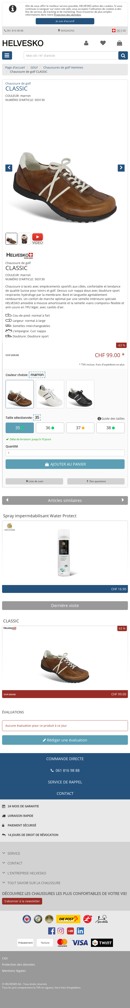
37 (80, 427)
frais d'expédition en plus (110, 364)
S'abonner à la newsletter (22, 901)
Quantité (12, 446)
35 (19, 427)
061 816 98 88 (13, 30)
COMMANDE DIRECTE (65, 758)
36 (50, 427)
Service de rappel (65, 781)
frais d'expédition (71, 987)
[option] (65, 551)
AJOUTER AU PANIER (65, 464)
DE (124, 30)
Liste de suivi (34, 481)
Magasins (66, 30)
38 (110, 427)
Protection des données (67, 14)
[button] (14, 169)
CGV (5, 958)
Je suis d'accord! (65, 21)
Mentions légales (14, 971)
